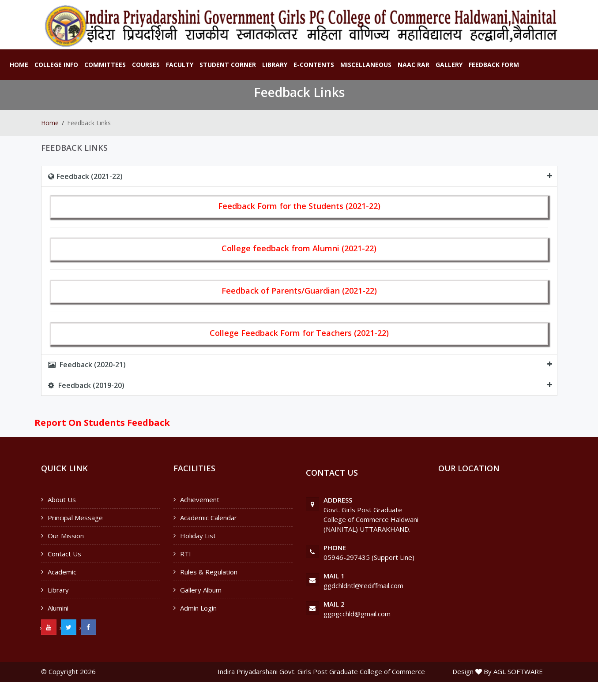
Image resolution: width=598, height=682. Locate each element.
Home (19, 64)
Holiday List (198, 535)
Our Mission (66, 535)
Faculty (179, 64)
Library (274, 64)
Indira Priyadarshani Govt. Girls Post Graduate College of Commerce (321, 671)
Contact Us (64, 553)
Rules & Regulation (208, 571)
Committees (105, 64)
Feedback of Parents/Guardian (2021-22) (299, 290)
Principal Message (75, 517)
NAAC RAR (413, 64)
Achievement (199, 499)
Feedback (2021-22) (85, 176)
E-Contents (313, 64)
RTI (185, 553)
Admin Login (198, 608)
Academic (62, 571)
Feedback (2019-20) (86, 385)
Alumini (58, 608)
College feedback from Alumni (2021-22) (299, 248)
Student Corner (227, 64)
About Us (62, 499)
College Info (56, 64)
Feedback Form (494, 64)
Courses (146, 64)
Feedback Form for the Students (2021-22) (299, 206)
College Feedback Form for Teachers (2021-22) (299, 333)
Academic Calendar (208, 517)
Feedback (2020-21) (87, 364)
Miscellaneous (365, 64)
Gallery (449, 64)
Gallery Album (201, 589)
